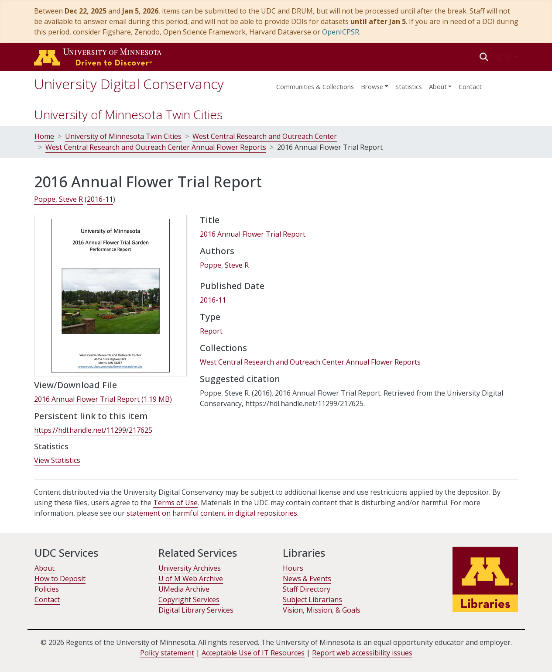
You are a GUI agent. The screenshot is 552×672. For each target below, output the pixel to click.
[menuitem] (374, 83)
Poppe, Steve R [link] (58, 199)
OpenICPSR (340, 32)
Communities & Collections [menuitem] (315, 86)
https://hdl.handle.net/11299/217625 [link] (93, 430)
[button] (483, 57)
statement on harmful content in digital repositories (212, 513)
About (44, 568)
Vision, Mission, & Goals (321, 610)
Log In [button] (501, 57)
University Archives (189, 568)
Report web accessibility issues (362, 653)
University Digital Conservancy (129, 83)
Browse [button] (372, 86)
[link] (103, 399)
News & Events (307, 578)
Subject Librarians (312, 599)
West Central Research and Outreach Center (264, 136)
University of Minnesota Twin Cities (128, 114)
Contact (470, 86)
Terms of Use (175, 502)
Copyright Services (188, 599)
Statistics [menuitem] (408, 86)
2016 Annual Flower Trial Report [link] (252, 234)
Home (44, 136)
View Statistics (57, 460)
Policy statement (167, 653)
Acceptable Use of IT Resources (253, 653)
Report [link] (211, 331)
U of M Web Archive (190, 578)
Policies (46, 589)
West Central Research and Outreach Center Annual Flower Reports (155, 147)
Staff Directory (306, 589)
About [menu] (438, 86)
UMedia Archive (183, 589)
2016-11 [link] (100, 199)
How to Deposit (60, 578)
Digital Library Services (195, 610)
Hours (293, 568)
